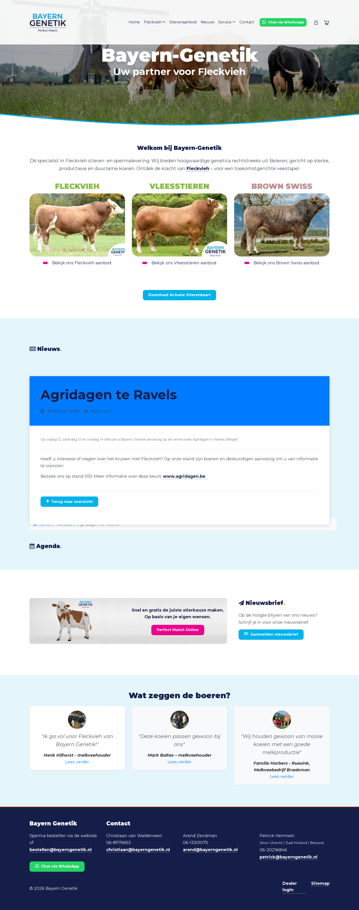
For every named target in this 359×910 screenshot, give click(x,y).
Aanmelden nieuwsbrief (271, 633)
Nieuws (209, 22)
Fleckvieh (157, 22)
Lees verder (77, 761)
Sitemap (320, 882)
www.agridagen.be (185, 476)
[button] (316, 22)
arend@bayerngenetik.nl (210, 849)
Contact (247, 22)
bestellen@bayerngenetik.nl (61, 849)
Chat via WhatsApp (57, 865)
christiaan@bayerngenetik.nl (138, 849)
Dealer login (290, 885)
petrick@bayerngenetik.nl (288, 856)
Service (228, 22)
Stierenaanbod (185, 22)
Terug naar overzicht (69, 501)
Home (137, 22)
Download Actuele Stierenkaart (179, 295)
